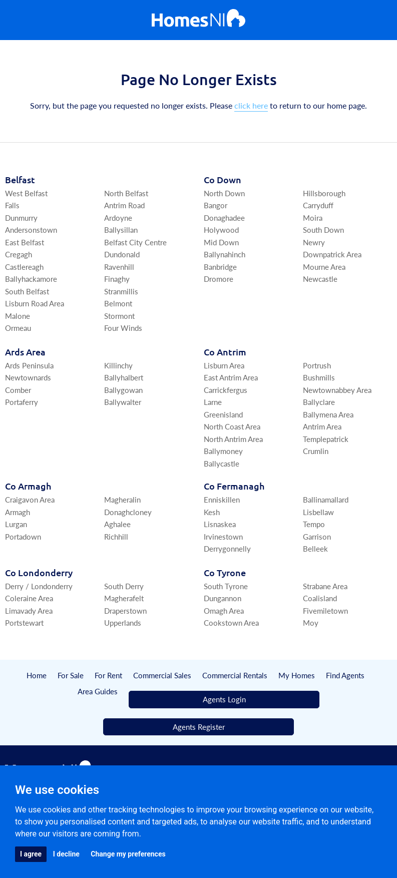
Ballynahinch (224, 254)
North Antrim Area (233, 438)
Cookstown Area (231, 622)
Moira (312, 217)
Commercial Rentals (234, 675)
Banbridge (220, 266)
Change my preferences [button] (128, 854)
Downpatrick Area (332, 254)
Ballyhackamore (31, 278)
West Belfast (26, 193)
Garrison (317, 536)
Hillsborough (324, 193)
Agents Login (224, 699)
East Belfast (24, 242)
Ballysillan (121, 229)
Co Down (222, 179)
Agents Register (199, 726)
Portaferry (21, 401)
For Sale (71, 675)
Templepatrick (325, 438)
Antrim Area (322, 426)
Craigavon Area (30, 499)
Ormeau (18, 327)
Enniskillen (222, 499)
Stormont (119, 315)
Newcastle (320, 278)
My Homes (296, 675)
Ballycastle (221, 463)
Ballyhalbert (123, 377)
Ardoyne (118, 217)
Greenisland (223, 414)
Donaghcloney (128, 512)
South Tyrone (226, 586)
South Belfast (27, 291)
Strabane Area (325, 586)
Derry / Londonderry (39, 586)
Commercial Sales (162, 675)
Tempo (314, 524)
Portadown (23, 536)
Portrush (317, 365)
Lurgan (16, 524)
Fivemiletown (325, 610)
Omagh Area (224, 610)
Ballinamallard (325, 499)
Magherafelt (124, 598)
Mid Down (221, 242)
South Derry (124, 586)
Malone (17, 315)
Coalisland (320, 598)
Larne (213, 401)
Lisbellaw (318, 512)
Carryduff (318, 205)
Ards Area (25, 351)
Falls (12, 205)
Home (37, 675)
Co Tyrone (225, 572)
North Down (224, 193)
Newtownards (28, 377)
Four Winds (123, 327)
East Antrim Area (231, 377)
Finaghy (117, 278)
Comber (18, 389)
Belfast (20, 179)
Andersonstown (31, 229)
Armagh (17, 512)
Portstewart (24, 622)
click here (251, 105)
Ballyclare (319, 401)
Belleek (315, 548)
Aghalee (117, 524)
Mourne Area (324, 266)
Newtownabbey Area (337, 389)
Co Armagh (28, 486)
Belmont (118, 303)
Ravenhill (119, 266)
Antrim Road (124, 205)
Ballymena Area (328, 414)
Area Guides (98, 691)
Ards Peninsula (29, 365)
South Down (323, 229)
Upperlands (122, 622)
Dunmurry (21, 217)
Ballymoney (223, 451)
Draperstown (125, 610)
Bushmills (319, 377)
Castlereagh (24, 266)
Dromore (218, 278)
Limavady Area (29, 610)
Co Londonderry (39, 572)
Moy (310, 622)
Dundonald (122, 254)
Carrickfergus (225, 389)
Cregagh (18, 254)
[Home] (198, 20)
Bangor (215, 205)
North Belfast (126, 193)
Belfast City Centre (135, 242)
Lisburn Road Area (34, 303)
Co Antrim (225, 351)
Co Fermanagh (234, 486)
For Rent (108, 675)
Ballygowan (123, 389)
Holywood (221, 229)
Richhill (116, 536)
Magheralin (122, 499)
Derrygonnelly (227, 548)
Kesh (212, 512)
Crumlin (315, 451)
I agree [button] (31, 854)
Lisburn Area (224, 365)
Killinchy (118, 365)
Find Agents (345, 675)
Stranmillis (121, 291)
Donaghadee (224, 217)
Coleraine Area (29, 598)
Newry (314, 242)
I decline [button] (66, 854)
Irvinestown (223, 536)
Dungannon (222, 598)
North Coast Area (232, 426)
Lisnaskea (220, 524)
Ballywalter (122, 401)
